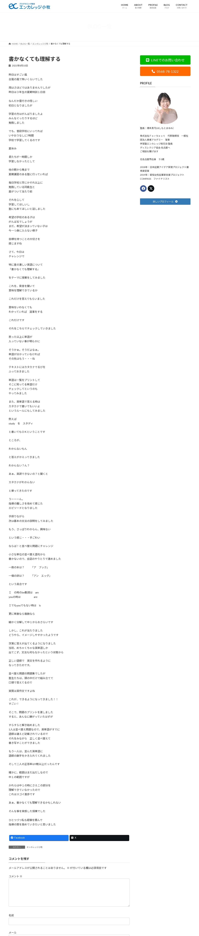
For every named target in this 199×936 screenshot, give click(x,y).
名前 (11, 920)
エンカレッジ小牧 (34, 847)
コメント (15, 876)
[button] (165, 60)
